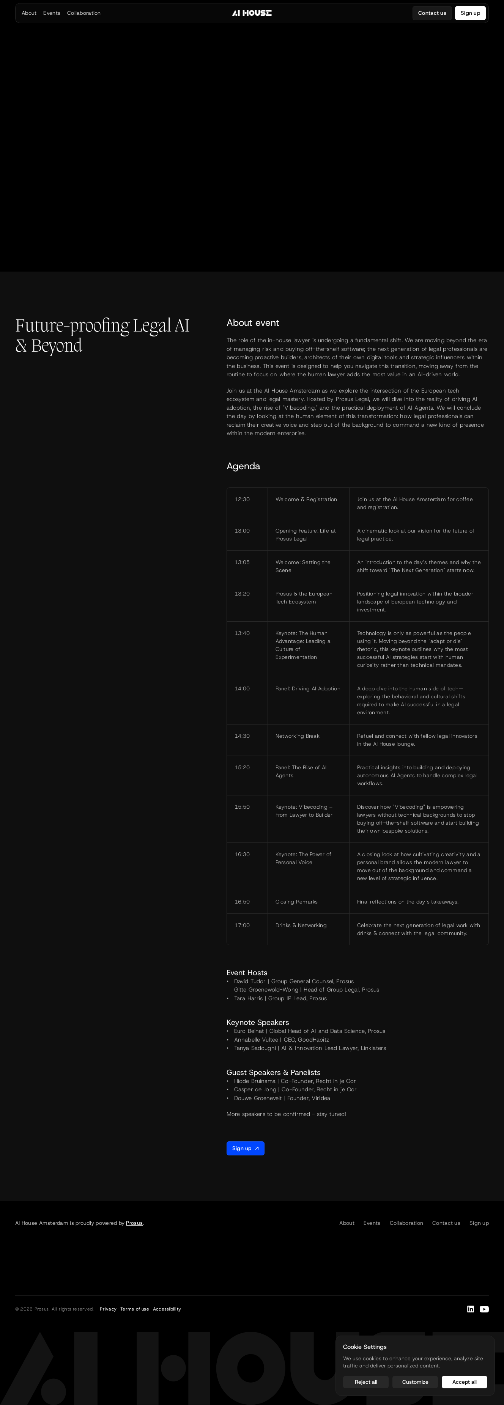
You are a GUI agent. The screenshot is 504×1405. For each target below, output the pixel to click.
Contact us (446, 1223)
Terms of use (134, 1309)
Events (372, 1223)
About (346, 1223)
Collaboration (407, 1223)
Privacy (108, 1309)
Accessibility (167, 1309)
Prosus (134, 1223)
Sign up (479, 1223)
